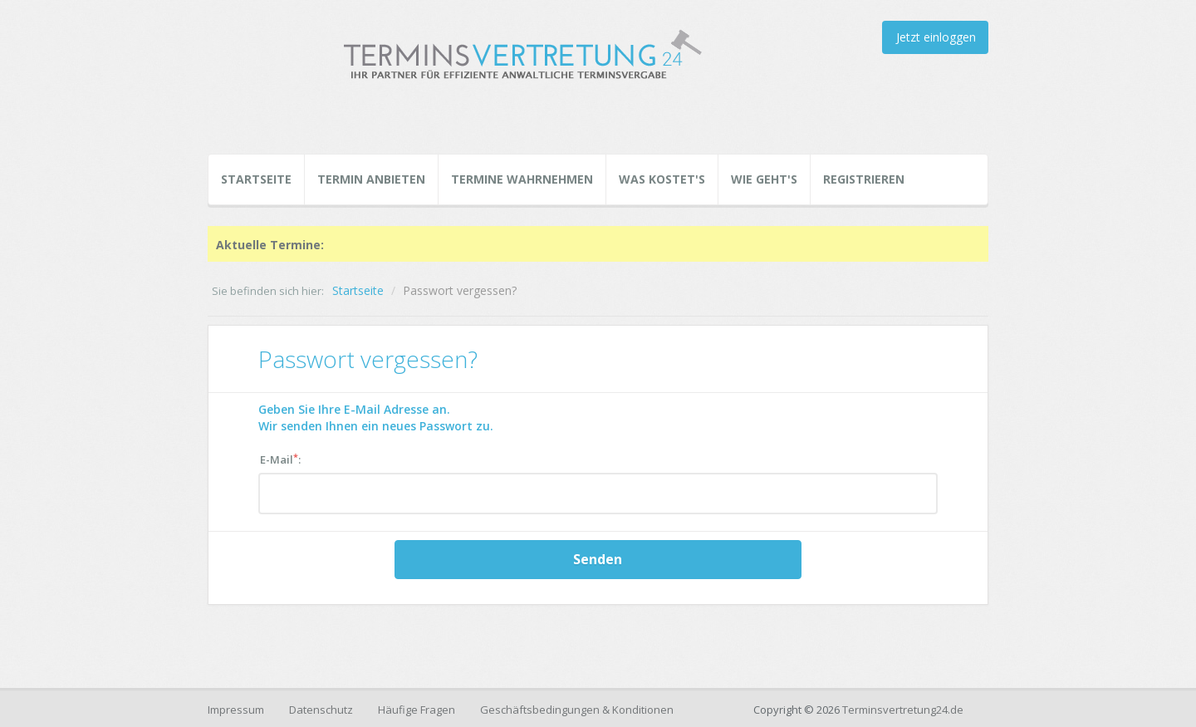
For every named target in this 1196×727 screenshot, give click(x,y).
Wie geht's (764, 179)
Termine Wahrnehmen (522, 179)
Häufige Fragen (416, 709)
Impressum (236, 709)
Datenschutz (321, 709)
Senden (597, 559)
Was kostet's (662, 179)
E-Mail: (280, 459)
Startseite (256, 179)
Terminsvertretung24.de (902, 709)
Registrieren (863, 179)
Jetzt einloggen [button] (936, 37)
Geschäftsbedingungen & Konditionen (577, 709)
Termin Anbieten (371, 179)
